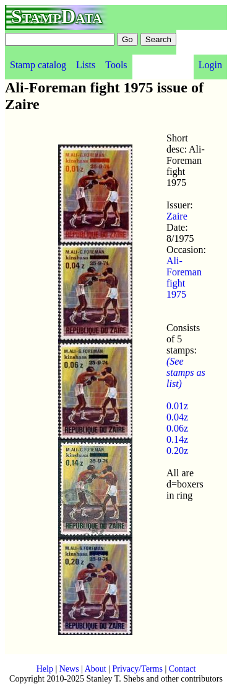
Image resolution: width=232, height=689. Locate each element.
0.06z (177, 428)
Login (210, 65)
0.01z (177, 406)
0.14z (177, 439)
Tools (116, 65)
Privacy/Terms (137, 668)
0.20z (177, 450)
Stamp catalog (38, 65)
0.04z (177, 417)
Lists (85, 65)
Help (45, 668)
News (69, 668)
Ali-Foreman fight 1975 (184, 278)
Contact (182, 668)
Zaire (176, 216)
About (95, 668)
